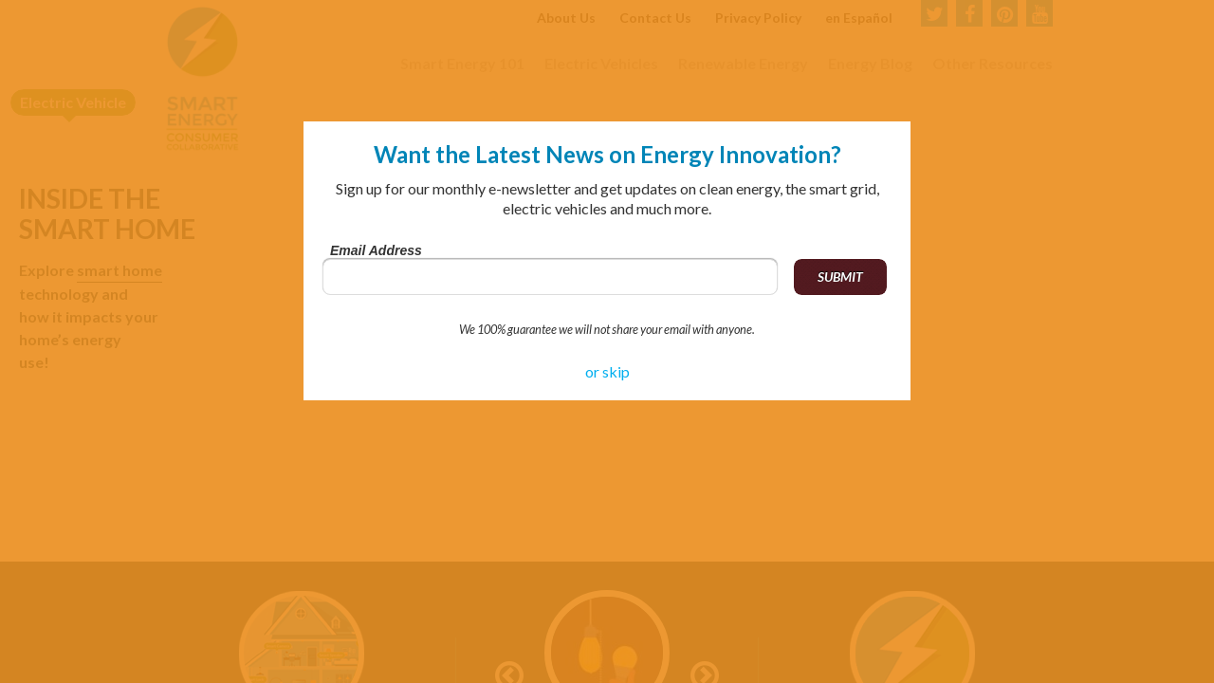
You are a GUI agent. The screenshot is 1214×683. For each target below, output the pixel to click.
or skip (607, 371)
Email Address (376, 250)
